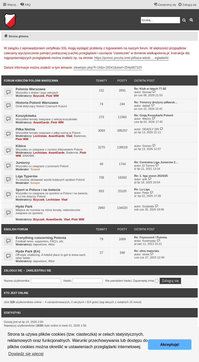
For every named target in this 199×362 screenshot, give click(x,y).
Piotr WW (52, 95)
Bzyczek (38, 95)
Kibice (21, 146)
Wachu (146, 118)
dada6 (146, 105)
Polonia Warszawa (31, 89)
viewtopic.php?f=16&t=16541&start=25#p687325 (108, 67)
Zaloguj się (13, 270)
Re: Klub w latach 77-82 (150, 88)
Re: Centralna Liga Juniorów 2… (156, 162)
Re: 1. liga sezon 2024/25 (151, 175)
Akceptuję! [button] (169, 344)
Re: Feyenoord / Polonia (150, 237)
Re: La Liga (142, 189)
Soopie (35, 182)
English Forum (16, 229)
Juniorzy (23, 163)
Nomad (146, 92)
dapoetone (40, 244)
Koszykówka (26, 116)
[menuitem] (25, 5)
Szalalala (148, 206)
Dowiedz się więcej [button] (25, 354)
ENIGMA (28, 155)
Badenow (80, 135)
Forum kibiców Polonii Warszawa (31, 80)
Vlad (69, 135)
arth (144, 179)
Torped (35, 169)
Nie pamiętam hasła (117, 280)
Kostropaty (149, 240)
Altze (51, 244)
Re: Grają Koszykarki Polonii (153, 115)
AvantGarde (41, 122)
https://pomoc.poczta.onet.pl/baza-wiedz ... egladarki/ (131, 58)
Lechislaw (40, 135)
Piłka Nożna (25, 129)
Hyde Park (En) (28, 251)
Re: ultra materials (146, 250)
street (146, 254)
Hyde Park (24, 206)
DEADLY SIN (150, 129)
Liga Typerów (27, 176)
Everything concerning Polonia (41, 238)
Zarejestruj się (38, 270)
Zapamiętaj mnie (145, 280)
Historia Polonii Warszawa (37, 103)
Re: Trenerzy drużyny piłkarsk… (156, 102)
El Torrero (148, 165)
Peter (145, 192)
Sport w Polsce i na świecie (38, 190)
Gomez (146, 145)
